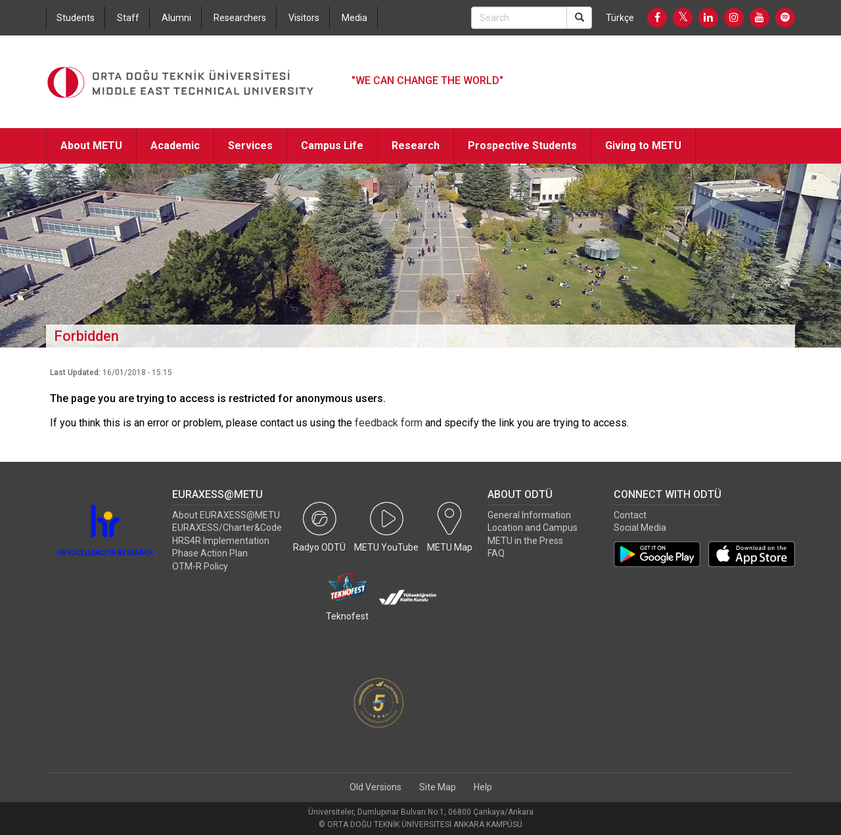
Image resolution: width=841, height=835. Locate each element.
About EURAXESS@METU (226, 515)
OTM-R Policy (200, 566)
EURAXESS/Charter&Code (227, 527)
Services (250, 145)
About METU (91, 145)
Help (483, 787)
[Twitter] (683, 18)
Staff (128, 17)
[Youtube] (759, 18)
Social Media (640, 527)
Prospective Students (522, 145)
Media (354, 17)
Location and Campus (533, 527)
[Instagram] (734, 18)
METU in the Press (525, 540)
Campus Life (332, 145)
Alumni (176, 17)
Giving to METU (643, 145)
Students (76, 17)
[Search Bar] (519, 18)
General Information (529, 515)
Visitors (303, 17)
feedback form (388, 423)
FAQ (496, 553)
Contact (630, 515)
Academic (175, 145)
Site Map (437, 787)
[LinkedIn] (708, 18)
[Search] (579, 18)
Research (416, 145)
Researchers (240, 17)
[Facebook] (657, 18)
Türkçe (620, 17)
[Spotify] (785, 18)
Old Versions (375, 787)
